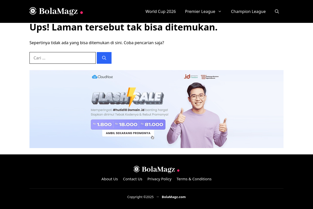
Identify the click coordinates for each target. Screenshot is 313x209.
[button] (277, 11)
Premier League (205, 11)
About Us (109, 178)
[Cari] (104, 58)
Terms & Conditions (194, 178)
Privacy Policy (159, 178)
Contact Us (132, 178)
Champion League (248, 11)
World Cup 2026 (161, 11)
